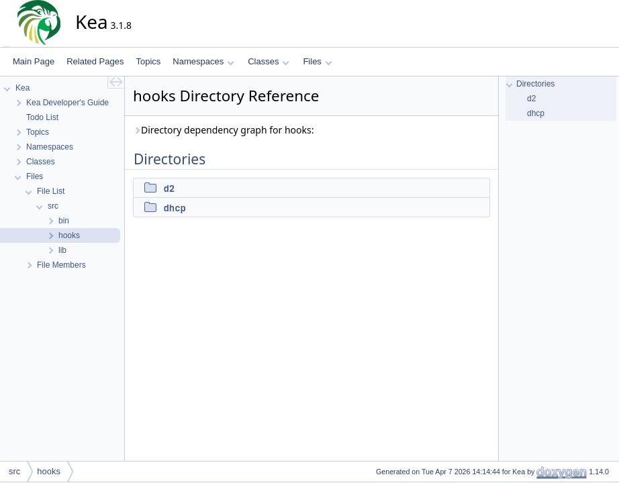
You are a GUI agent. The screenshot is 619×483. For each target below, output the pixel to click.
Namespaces (203, 61)
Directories (535, 84)
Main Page (33, 61)
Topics (148, 61)
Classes (268, 61)
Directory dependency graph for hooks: (223, 129)
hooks (48, 471)
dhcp (174, 208)
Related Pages (95, 61)
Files (317, 61)
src (14, 471)
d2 (169, 188)
